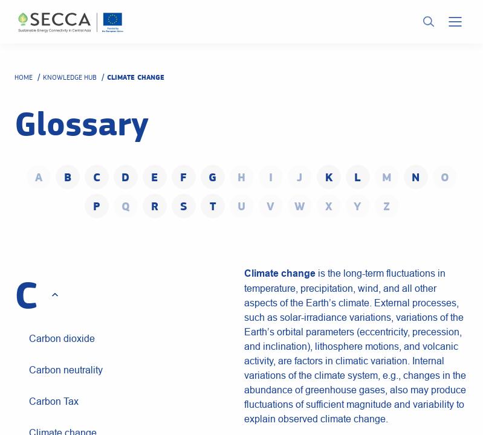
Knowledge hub (70, 77)
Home (24, 77)
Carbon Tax (54, 401)
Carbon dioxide (62, 338)
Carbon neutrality (66, 369)
